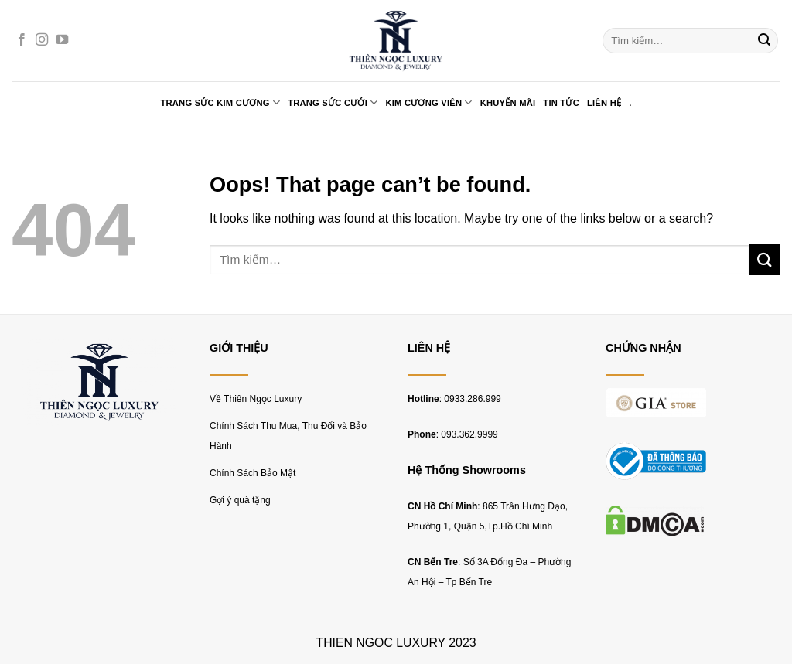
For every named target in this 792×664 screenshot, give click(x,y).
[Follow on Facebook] (21, 40)
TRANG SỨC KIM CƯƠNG (220, 102)
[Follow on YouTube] (62, 40)
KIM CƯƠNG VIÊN (428, 102)
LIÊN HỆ (604, 102)
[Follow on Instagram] (42, 40)
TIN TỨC (561, 102)
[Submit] (764, 41)
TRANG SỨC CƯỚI (332, 102)
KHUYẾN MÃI (508, 102)
